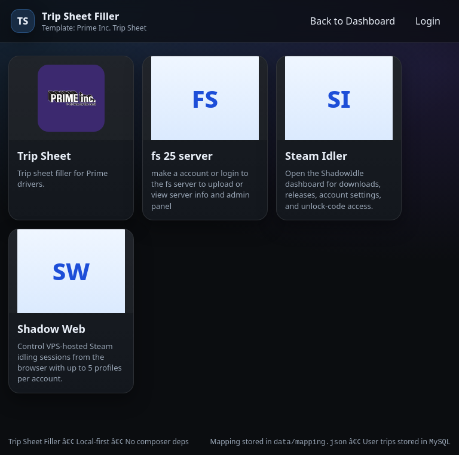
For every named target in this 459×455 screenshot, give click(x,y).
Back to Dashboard (352, 21)
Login (427, 21)
